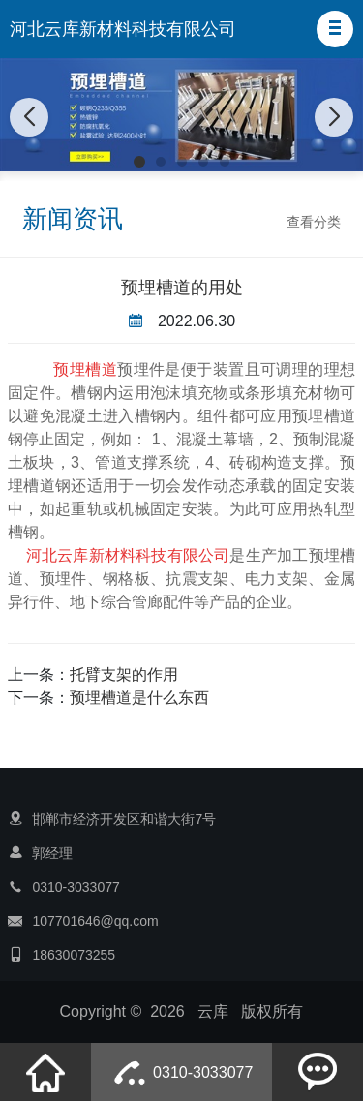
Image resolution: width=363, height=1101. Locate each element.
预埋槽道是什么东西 (139, 697)
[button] (335, 29)
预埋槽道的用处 (182, 287)
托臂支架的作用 (124, 674)
